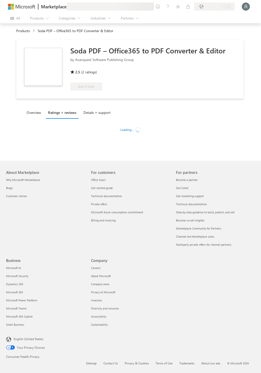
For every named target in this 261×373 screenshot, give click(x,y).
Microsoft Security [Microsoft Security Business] (17, 276)
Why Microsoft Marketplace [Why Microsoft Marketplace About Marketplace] (23, 180)
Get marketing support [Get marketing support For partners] (190, 196)
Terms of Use (164, 363)
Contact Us (110, 363)
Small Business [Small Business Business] (15, 324)
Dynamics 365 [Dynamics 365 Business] (14, 284)
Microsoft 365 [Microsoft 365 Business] (14, 292)
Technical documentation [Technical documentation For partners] (191, 204)
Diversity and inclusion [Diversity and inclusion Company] (105, 308)
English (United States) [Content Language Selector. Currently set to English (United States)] (29, 339)
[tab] (35, 112)
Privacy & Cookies (137, 363)
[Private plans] (188, 6)
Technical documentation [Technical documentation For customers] (106, 196)
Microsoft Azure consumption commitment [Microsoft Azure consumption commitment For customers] (117, 212)
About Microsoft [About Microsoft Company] (101, 276)
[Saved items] (178, 6)
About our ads (210, 363)
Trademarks (186, 363)
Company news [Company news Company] (100, 284)
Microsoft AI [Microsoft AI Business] (13, 268)
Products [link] (23, 30)
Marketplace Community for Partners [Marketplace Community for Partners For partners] (198, 228)
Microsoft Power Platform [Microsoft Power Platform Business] (21, 300)
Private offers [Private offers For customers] (99, 204)
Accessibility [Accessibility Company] (98, 316)
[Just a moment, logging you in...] (246, 7)
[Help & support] (168, 6)
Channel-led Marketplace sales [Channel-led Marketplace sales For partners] (195, 236)
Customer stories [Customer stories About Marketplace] (16, 196)
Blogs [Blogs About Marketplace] (9, 188)
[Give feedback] (158, 6)
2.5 (77, 72)
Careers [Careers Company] (96, 268)
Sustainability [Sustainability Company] (99, 324)
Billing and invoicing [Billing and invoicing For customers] (103, 220)
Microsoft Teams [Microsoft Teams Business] (16, 308)
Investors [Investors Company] (96, 300)
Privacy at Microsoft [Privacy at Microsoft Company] (103, 292)
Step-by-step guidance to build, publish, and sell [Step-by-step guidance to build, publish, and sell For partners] (205, 212)
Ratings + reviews (62, 112)
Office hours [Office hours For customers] (98, 180)
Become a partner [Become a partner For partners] (187, 180)
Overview (34, 112)
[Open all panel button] (15, 18)
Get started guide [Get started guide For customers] (102, 188)
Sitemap (91, 363)
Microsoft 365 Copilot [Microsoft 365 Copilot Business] (19, 316)
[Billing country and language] (214, 7)
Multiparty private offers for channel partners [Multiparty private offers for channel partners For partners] (203, 244)
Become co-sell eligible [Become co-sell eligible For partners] (190, 220)
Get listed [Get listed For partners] (182, 188)
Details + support (97, 112)
